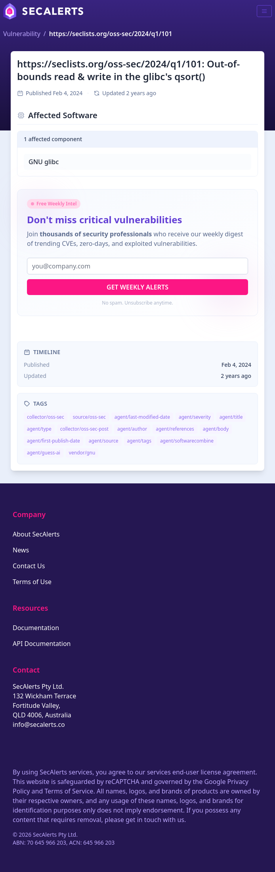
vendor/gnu (82, 452)
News (21, 550)
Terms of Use (32, 581)
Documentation (36, 627)
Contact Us (29, 566)
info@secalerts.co (39, 724)
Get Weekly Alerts (137, 287)
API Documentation (42, 643)
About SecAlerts (36, 534)
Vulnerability (21, 33)
